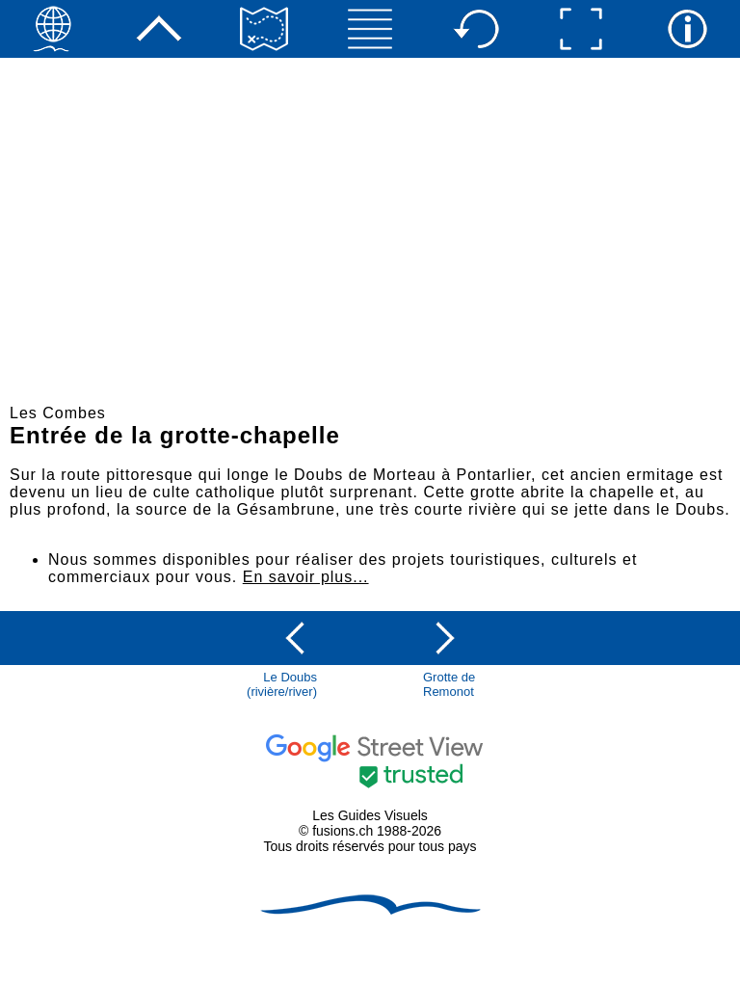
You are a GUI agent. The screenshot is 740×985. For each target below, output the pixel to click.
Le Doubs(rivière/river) (282, 684)
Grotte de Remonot (449, 684)
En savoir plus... (306, 577)
